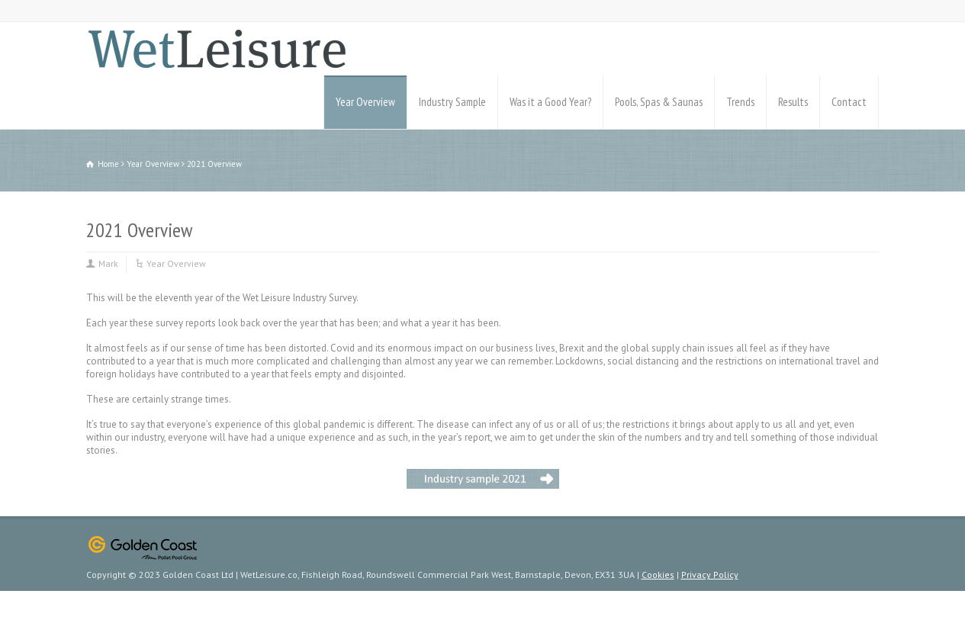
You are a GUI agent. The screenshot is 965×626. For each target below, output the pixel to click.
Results (793, 102)
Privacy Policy (709, 574)
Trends (740, 102)
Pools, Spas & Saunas (659, 102)
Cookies (658, 574)
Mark (108, 263)
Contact (849, 102)
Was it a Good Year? (550, 102)
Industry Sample (452, 102)
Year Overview (365, 102)
